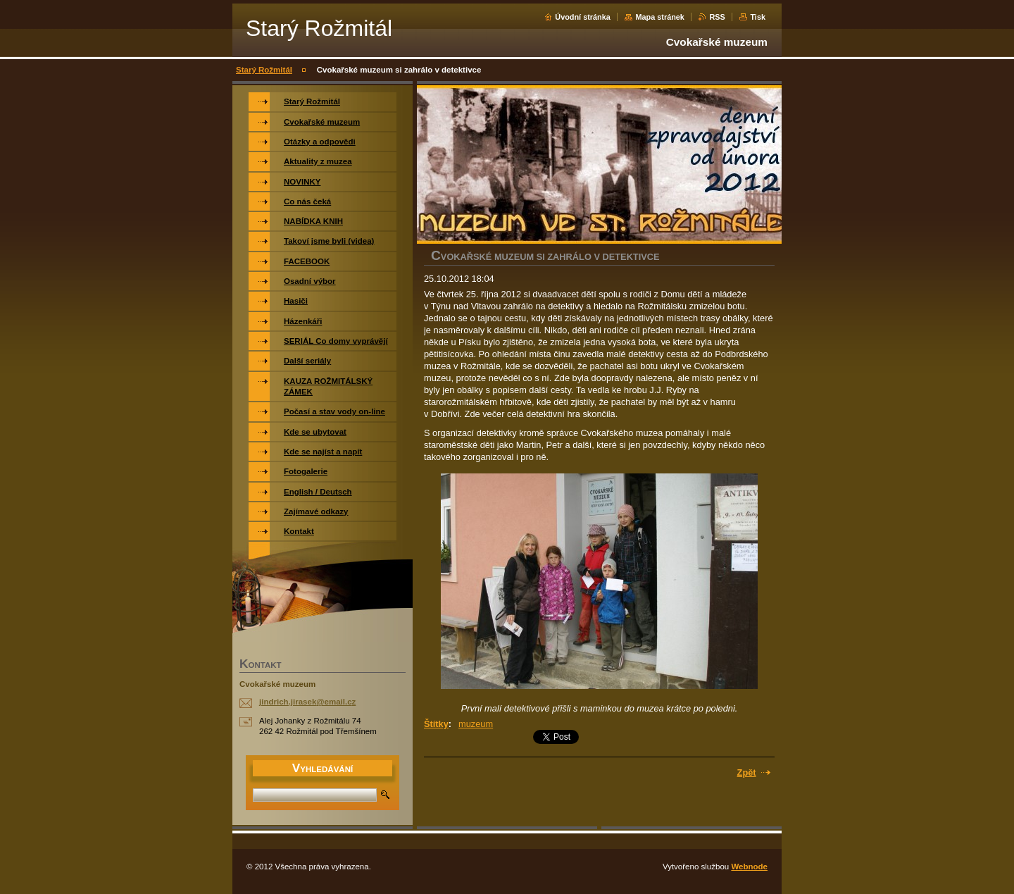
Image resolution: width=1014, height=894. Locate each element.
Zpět (746, 772)
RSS (717, 17)
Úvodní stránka (583, 17)
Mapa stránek (659, 17)
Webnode (749, 866)
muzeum (475, 724)
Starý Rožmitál (264, 70)
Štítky (436, 724)
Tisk (757, 17)
